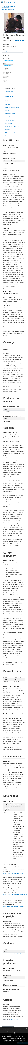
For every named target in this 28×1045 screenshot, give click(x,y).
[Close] (26, 1028)
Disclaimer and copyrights (12, 126)
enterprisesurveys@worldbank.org (13, 954)
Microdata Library (11, 2)
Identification (8, 101)
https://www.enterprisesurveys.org (13, 873)
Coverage (7, 104)
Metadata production (10, 133)
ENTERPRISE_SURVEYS (7, 7)
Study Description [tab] (10, 88)
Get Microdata (18, 40)
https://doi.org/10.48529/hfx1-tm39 (11, 51)
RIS (11, 1019)
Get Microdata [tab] (9, 96)
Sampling (7, 110)
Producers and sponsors (12, 107)
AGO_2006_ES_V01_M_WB (8, 9)
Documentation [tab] (9, 94)
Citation (7, 136)
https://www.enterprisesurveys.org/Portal (15, 894)
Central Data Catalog (11, 6)
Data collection (9, 117)
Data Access (8, 123)
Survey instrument (10, 113)
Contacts (7, 129)
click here (22, 1040)
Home (3, 6)
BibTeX (14, 1019)
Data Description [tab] (9, 91)
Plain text (19, 1019)
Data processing (9, 120)
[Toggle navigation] (25, 2)
